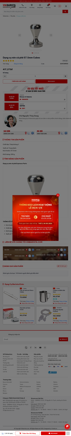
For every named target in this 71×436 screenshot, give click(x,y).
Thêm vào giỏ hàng (27, 433)
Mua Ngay (53, 433)
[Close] (57, 195)
